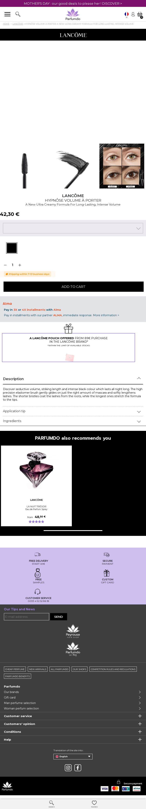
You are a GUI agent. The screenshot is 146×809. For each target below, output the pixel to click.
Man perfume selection (20, 703)
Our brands (11, 692)
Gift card (9, 697)
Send (58, 617)
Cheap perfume (14, 669)
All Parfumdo (59, 669)
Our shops (79, 669)
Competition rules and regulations (113, 669)
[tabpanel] (12, 248)
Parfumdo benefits (17, 676)
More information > (106, 315)
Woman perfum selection (21, 708)
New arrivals (37, 669)
